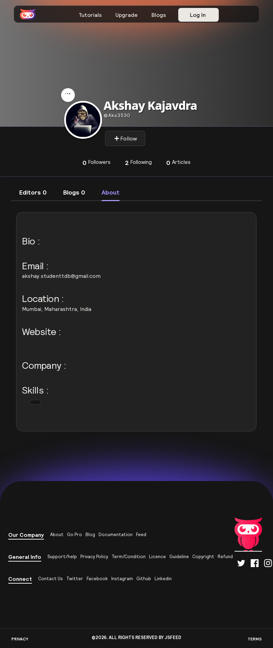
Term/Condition (129, 556)
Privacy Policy (94, 556)
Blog (90, 534)
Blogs (158, 15)
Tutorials (90, 15)
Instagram (122, 578)
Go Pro (74, 534)
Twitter (74, 578)
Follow (125, 138)
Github (143, 578)
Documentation (116, 534)
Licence (157, 556)
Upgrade (126, 15)
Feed (141, 534)
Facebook (97, 578)
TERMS (255, 639)
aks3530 (117, 115)
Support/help (62, 556)
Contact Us (50, 578)
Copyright (203, 556)
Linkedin (163, 578)
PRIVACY (19, 639)
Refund (225, 556)
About (57, 534)
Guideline (179, 556)
